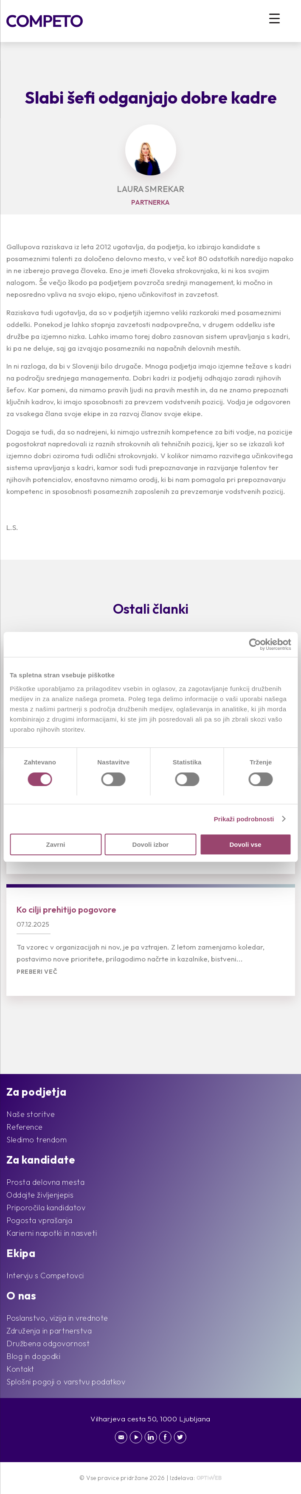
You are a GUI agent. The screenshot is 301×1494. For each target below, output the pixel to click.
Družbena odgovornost (48, 1343)
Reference (24, 1127)
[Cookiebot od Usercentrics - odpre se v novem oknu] (254, 644)
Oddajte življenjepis (39, 1195)
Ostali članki (150, 608)
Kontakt (20, 1369)
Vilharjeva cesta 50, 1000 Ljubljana (150, 1418)
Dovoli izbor (150, 844)
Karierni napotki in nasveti (51, 1233)
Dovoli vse (245, 844)
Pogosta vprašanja (39, 1220)
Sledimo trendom (36, 1139)
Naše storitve (30, 1114)
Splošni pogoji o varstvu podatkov (65, 1382)
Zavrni (55, 844)
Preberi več (37, 971)
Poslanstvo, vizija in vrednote (57, 1318)
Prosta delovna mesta (45, 1182)
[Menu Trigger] (274, 18)
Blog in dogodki (33, 1356)
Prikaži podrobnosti (244, 819)
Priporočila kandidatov (45, 1207)
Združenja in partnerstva (49, 1331)
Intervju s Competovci (45, 1275)
